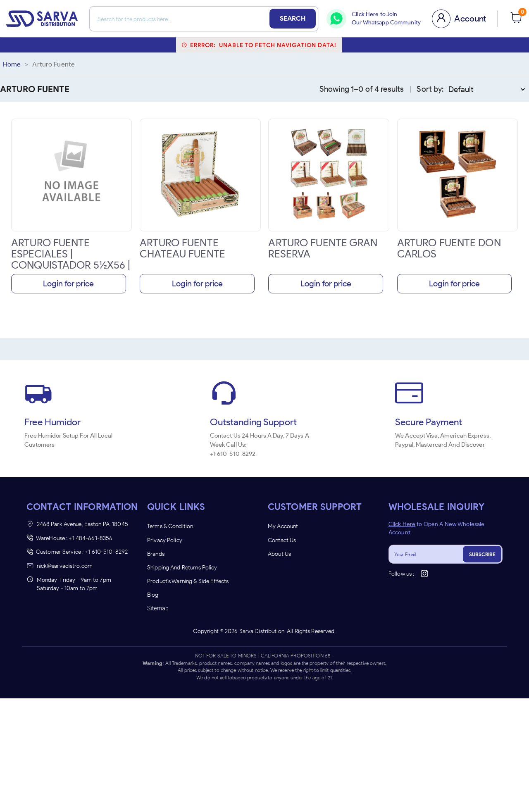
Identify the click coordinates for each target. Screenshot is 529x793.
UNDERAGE (309, 477)
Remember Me (264, 455)
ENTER (220, 477)
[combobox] (223, 429)
